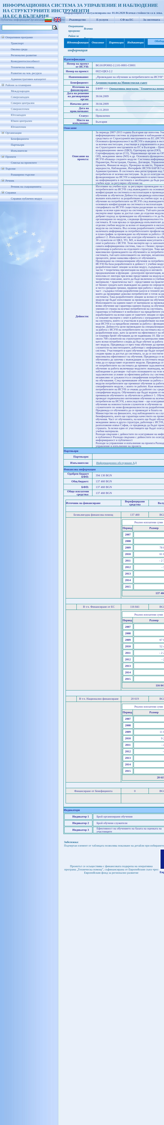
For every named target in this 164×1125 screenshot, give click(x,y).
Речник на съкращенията (26, 186)
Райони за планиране (18, 85)
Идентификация (76, 42)
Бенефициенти (20, 138)
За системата (151, 19)
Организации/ (38, 19)
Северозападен (20, 97)
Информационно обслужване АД (116, 462)
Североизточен (20, 108)
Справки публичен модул (26, 198)
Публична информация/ (15, 19)
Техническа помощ (22, 67)
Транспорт (17, 43)
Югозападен (18, 114)
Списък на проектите (24, 162)
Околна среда (19, 49)
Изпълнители (19, 150)
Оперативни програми (19, 37)
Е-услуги (102, 19)
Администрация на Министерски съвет (121, 82)
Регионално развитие (24, 55)
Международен (20, 91)
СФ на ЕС (126, 19)
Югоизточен (18, 126)
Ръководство (77, 19)
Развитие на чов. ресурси (26, 73)
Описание (98, 42)
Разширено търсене (23, 174)
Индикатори (134, 42)
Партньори (17, 144)
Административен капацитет (28, 79)
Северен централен (22, 103)
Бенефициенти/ (56, 19)
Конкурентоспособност (25, 61)
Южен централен (21, 120)
